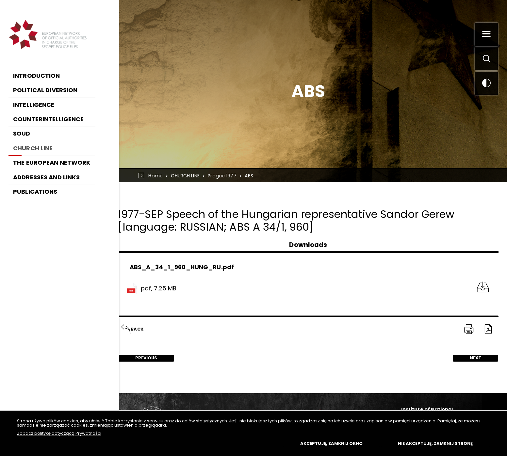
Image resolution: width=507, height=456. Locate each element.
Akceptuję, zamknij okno (331, 443)
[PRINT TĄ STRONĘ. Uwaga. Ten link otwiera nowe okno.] (469, 330)
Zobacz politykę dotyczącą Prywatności (59, 433)
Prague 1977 (224, 175)
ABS (251, 175)
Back (132, 327)
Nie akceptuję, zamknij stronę (435, 443)
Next (467, 358)
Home (157, 175)
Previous (140, 358)
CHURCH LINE (187, 175)
